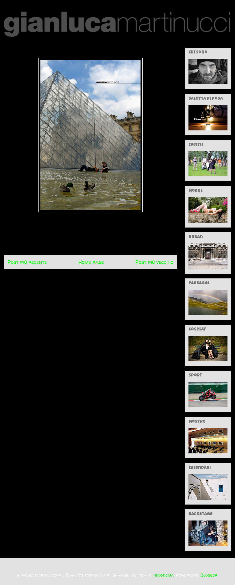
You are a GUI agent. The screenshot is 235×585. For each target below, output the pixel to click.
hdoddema (164, 575)
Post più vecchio (154, 262)
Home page (91, 262)
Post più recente (27, 262)
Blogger (209, 575)
